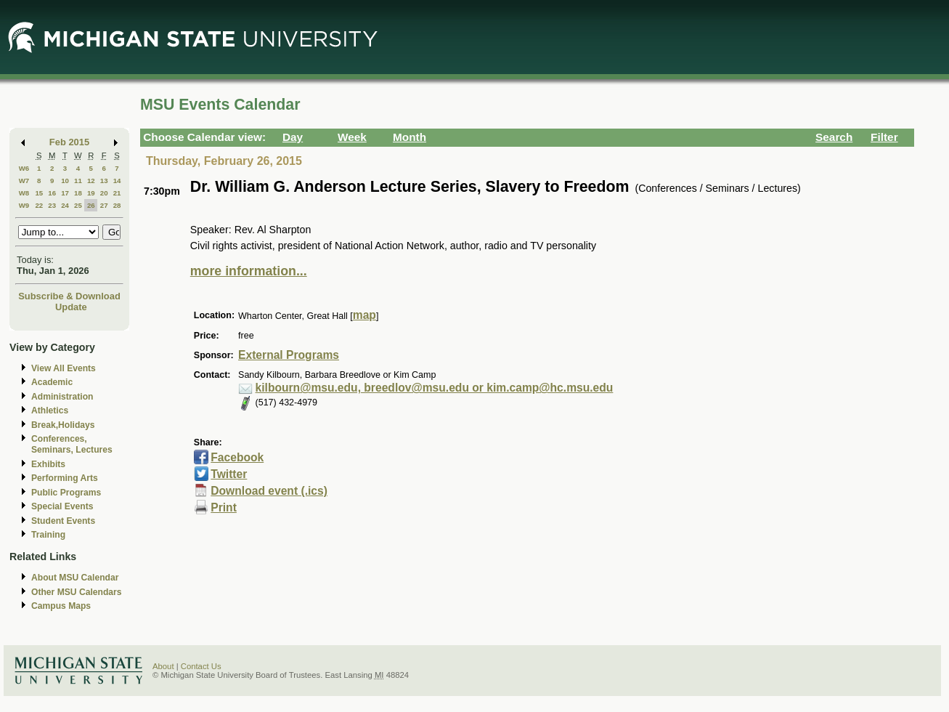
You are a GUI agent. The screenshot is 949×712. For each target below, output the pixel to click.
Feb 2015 (69, 142)
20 (104, 193)
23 (52, 205)
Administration (62, 397)
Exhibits (48, 464)
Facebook (237, 457)
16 (52, 193)
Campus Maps (61, 606)
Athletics (49, 410)
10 (65, 181)
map (364, 315)
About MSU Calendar (74, 578)
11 (78, 181)
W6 (24, 168)
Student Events (63, 521)
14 (117, 181)
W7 (24, 181)
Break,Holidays (63, 425)
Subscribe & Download (69, 296)
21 (117, 193)
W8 (24, 193)
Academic (52, 382)
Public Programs (66, 493)
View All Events (63, 368)
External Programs (288, 355)
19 (91, 193)
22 (39, 205)
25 (78, 205)
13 (104, 181)
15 (39, 193)
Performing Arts (64, 478)
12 (91, 181)
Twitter (229, 474)
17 (65, 193)
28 (117, 205)
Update (71, 307)
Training (48, 535)
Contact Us (201, 666)
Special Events (62, 506)
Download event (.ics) (269, 491)
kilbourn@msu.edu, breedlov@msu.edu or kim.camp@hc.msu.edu (435, 387)
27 (104, 205)
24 (65, 205)
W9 (24, 205)
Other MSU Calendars (76, 592)
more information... (248, 271)
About (163, 666)
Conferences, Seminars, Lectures (72, 444)
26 (91, 205)
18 (78, 193)
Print (224, 507)
